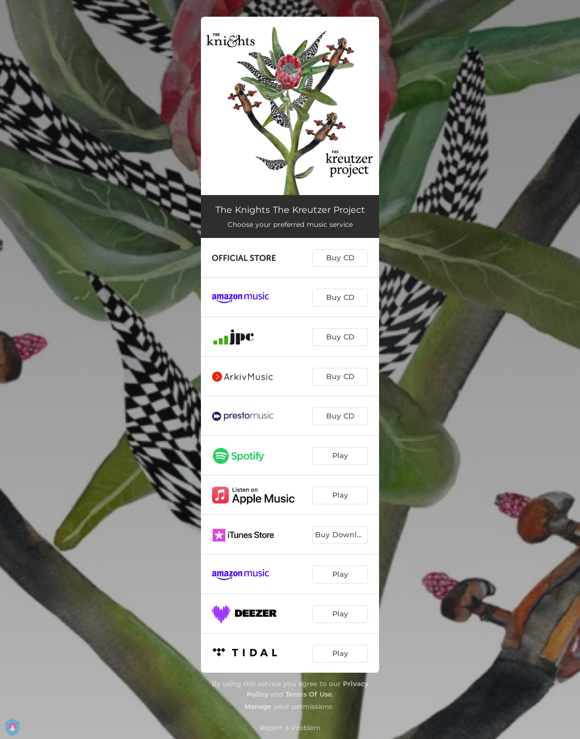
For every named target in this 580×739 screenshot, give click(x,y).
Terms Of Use (309, 694)
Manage (258, 706)
